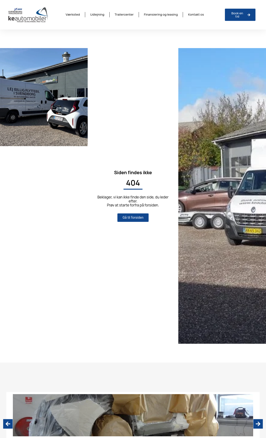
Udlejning (97, 14)
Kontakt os (196, 14)
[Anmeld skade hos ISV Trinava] (240, 15)
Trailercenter (124, 14)
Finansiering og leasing (161, 14)
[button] (8, 424)
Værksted (73, 14)
